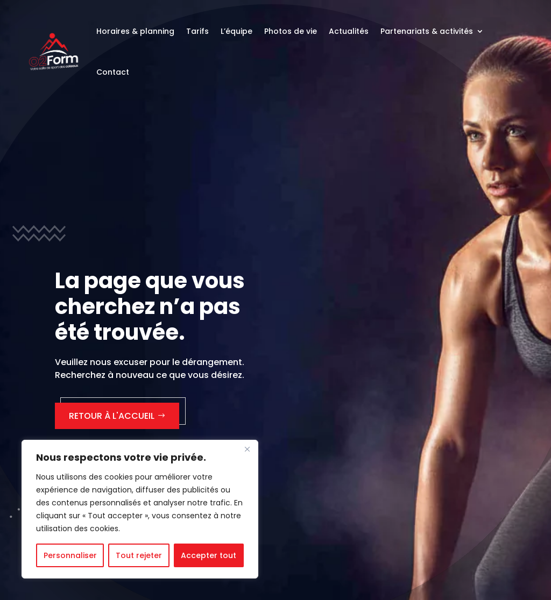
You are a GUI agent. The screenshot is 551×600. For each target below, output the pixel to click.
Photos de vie (290, 31)
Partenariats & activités (426, 31)
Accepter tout (208, 555)
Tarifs (197, 31)
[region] (140, 509)
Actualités (349, 31)
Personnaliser (70, 555)
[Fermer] (247, 448)
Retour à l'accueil (111, 416)
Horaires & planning (135, 31)
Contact (112, 72)
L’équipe (236, 31)
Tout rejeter (139, 555)
